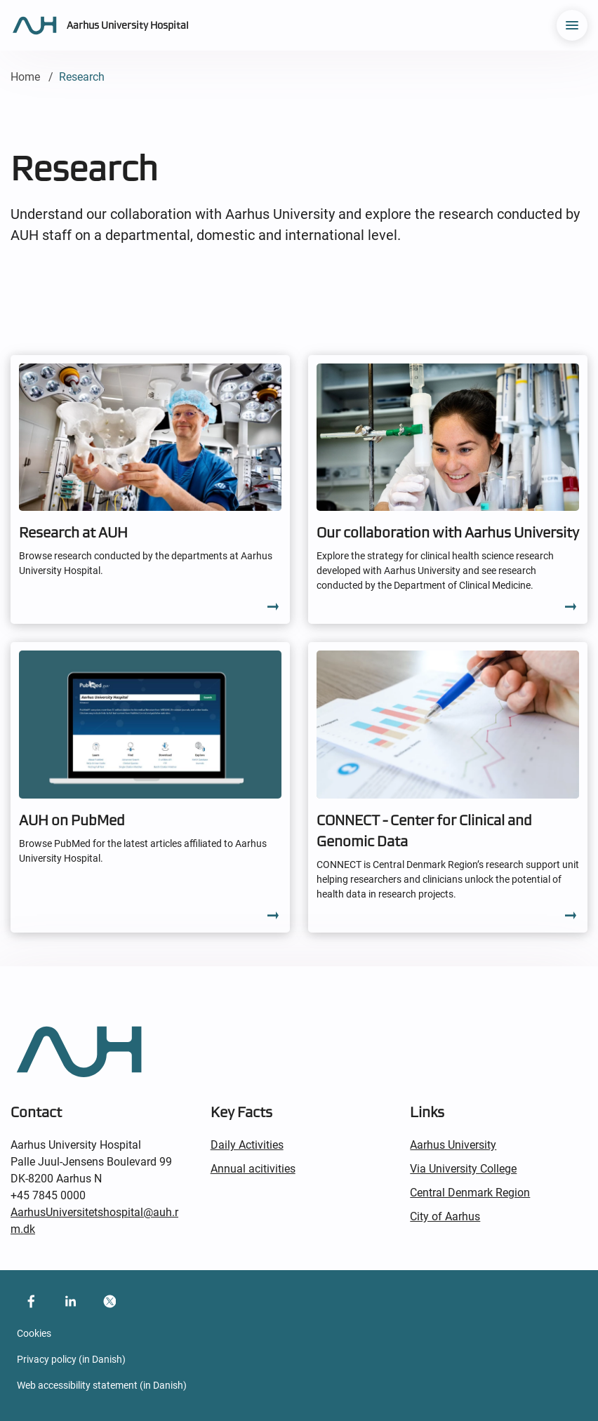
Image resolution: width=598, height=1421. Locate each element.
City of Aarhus (445, 1216)
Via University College (463, 1168)
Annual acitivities (253, 1168)
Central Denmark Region (470, 1192)
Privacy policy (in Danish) (71, 1359)
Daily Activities (247, 1145)
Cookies (34, 1333)
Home (25, 77)
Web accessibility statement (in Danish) (102, 1385)
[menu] (572, 25)
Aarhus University (453, 1145)
